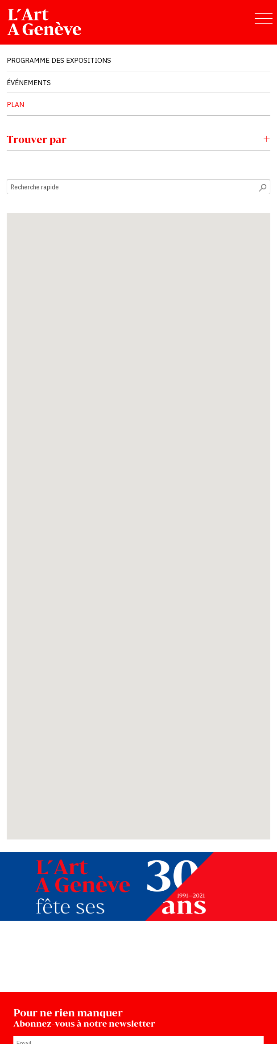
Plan (15, 104)
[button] (81, 491)
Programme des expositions (59, 60)
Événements (29, 82)
